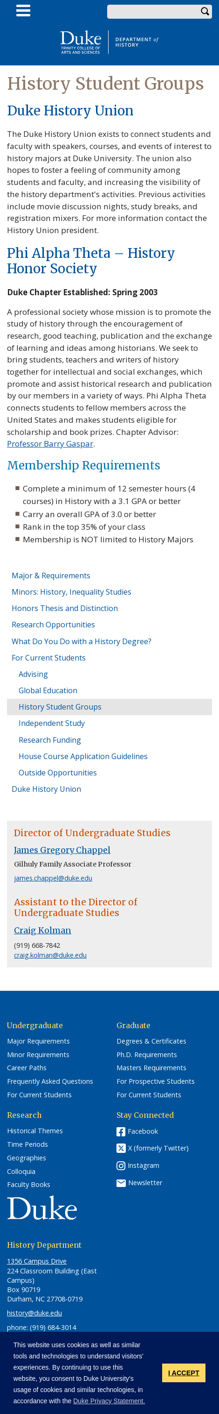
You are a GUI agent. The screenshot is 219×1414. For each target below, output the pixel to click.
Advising (33, 674)
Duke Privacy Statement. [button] (109, 1401)
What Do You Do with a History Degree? (81, 641)
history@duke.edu (34, 1312)
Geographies (26, 1158)
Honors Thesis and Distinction (65, 608)
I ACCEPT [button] (183, 1373)
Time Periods (27, 1144)
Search (205, 12)
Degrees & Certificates (151, 1041)
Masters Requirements (151, 1068)
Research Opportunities (53, 624)
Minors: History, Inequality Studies (71, 592)
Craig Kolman (42, 930)
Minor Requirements (38, 1055)
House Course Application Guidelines (83, 756)
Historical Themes (35, 1131)
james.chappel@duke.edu (53, 878)
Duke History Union (46, 789)
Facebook (143, 1131)
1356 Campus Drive (37, 1261)
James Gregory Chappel (62, 850)
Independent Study (52, 723)
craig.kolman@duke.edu (50, 955)
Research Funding (50, 740)
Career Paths (27, 1068)
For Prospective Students (155, 1081)
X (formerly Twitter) (158, 1148)
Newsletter (145, 1182)
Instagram (143, 1165)
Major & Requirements (51, 575)
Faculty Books (28, 1184)
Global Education (48, 690)
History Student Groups (60, 707)
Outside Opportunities (58, 772)
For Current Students (49, 658)
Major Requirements (38, 1041)
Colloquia (21, 1171)
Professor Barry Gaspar (50, 443)
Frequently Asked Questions (50, 1081)
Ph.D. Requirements (146, 1055)
